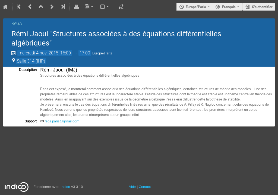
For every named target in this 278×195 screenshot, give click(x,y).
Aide (132, 186)
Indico (65, 186)
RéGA (16, 23)
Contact (145, 186)
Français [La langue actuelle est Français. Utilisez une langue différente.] (229, 6)
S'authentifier (262, 6)
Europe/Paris (196, 6)
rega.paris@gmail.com (62, 121)
